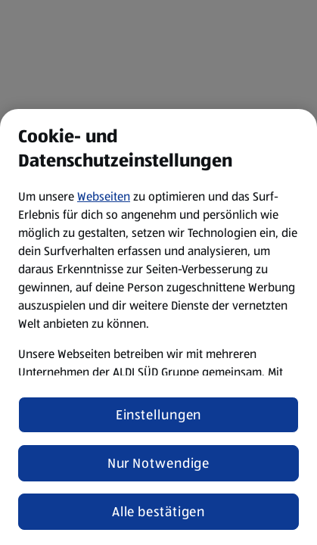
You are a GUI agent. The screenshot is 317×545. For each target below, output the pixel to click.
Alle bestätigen (159, 512)
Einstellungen (159, 415)
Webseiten (103, 196)
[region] (158, 327)
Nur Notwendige (158, 463)
